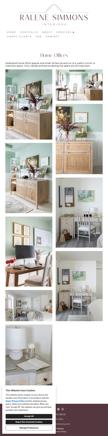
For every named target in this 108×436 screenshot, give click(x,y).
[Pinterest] (58, 409)
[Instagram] (62, 409)
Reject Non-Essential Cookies (28, 422)
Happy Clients (19, 36)
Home (11, 32)
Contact (53, 36)
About (47, 32)
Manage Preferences (29, 428)
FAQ (39, 36)
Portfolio (29, 32)
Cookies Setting (60, 432)
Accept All (29, 416)
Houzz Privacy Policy (15, 401)
